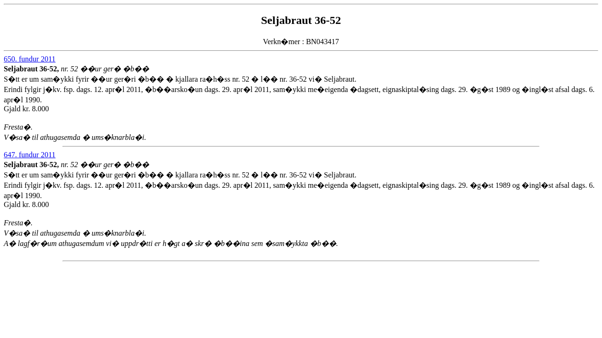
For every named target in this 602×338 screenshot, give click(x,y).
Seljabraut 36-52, (32, 69)
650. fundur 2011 (29, 59)
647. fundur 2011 (29, 155)
